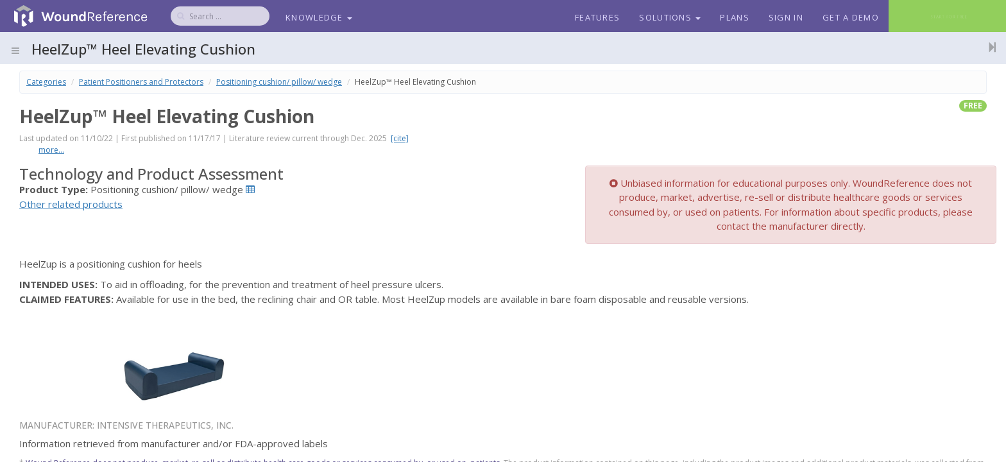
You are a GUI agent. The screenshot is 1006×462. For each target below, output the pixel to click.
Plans (734, 17)
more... (51, 149)
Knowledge (319, 17)
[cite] (400, 138)
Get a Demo (851, 17)
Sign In (786, 17)
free (973, 105)
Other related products (71, 204)
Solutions (670, 17)
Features (597, 17)
